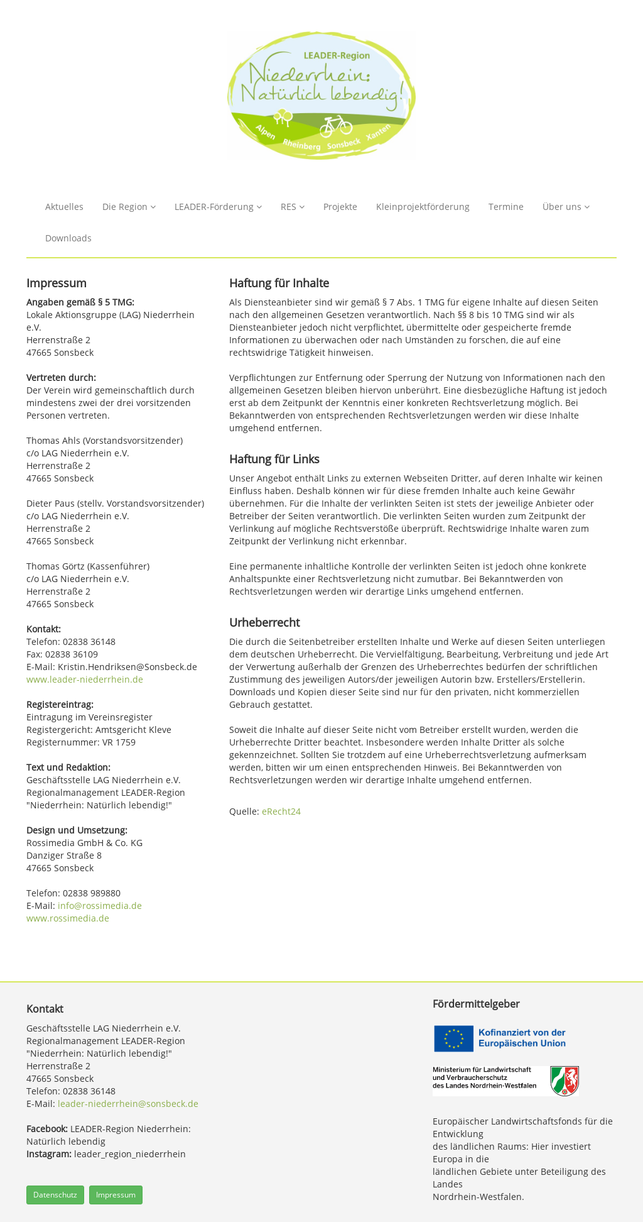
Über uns (566, 206)
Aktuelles (64, 206)
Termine (506, 206)
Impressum (116, 1194)
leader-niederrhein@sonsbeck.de (128, 1103)
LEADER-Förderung (218, 206)
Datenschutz (55, 1194)
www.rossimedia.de (67, 918)
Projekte (340, 206)
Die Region (129, 206)
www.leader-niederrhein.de (84, 679)
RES (293, 206)
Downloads (68, 238)
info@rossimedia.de (100, 905)
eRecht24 (281, 811)
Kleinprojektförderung (423, 206)
